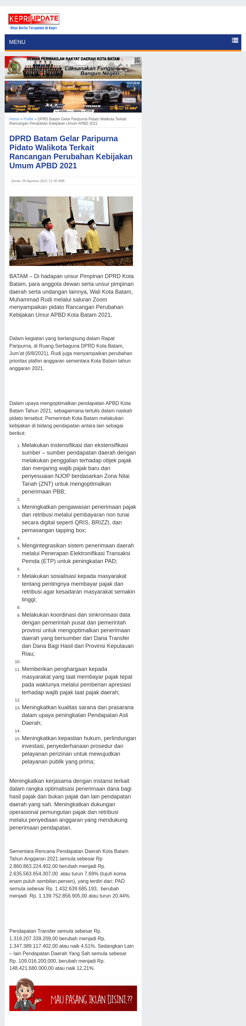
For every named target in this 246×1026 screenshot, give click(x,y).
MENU (17, 42)
